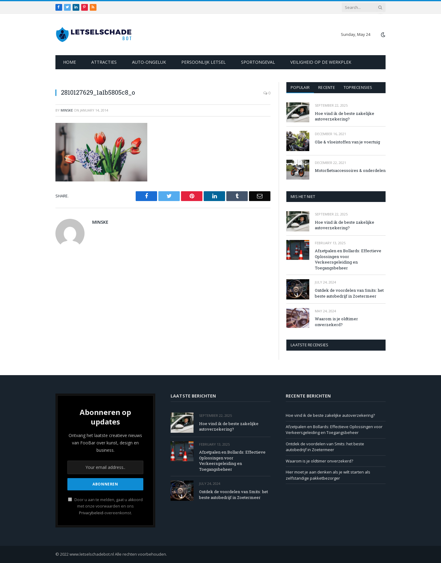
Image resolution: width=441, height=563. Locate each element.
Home (69, 62)
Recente (326, 87)
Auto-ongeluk (149, 62)
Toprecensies (358, 87)
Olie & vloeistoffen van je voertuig (347, 142)
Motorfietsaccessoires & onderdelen (350, 170)
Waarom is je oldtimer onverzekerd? (336, 321)
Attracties (104, 62)
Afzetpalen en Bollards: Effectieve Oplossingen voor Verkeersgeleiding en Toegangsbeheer (348, 259)
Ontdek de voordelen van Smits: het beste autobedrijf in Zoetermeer (349, 293)
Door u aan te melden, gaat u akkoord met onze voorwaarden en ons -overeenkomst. (105, 506)
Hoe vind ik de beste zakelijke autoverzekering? (344, 116)
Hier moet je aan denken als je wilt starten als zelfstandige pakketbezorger (328, 475)
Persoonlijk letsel (203, 62)
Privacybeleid (91, 512)
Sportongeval (258, 62)
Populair (300, 87)
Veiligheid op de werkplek (320, 62)
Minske (67, 110)
